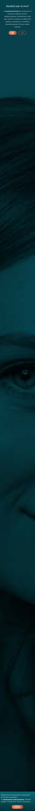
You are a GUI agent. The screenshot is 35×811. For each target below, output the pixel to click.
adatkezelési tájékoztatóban (13, 799)
